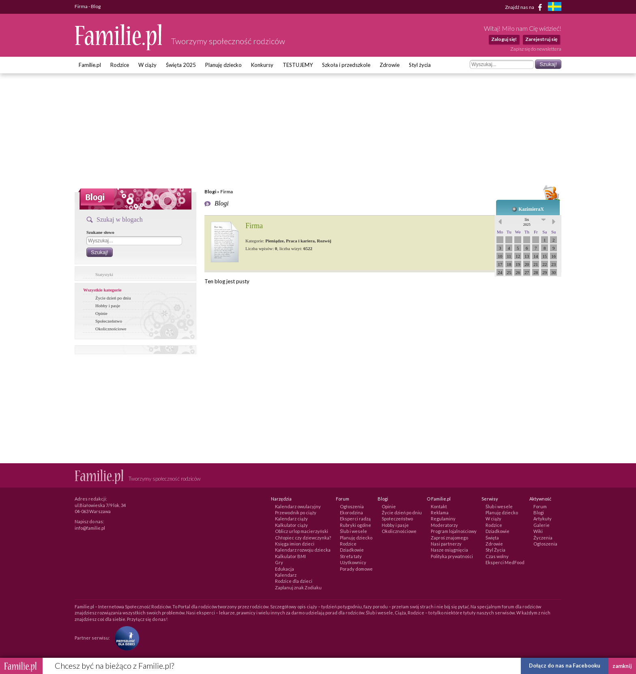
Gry (279, 562)
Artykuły (542, 518)
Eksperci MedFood (505, 562)
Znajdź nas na (525, 7)
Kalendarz (286, 575)
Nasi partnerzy (446, 543)
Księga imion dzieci (294, 543)
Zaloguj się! (504, 39)
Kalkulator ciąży (291, 525)
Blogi (210, 191)
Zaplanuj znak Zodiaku (298, 587)
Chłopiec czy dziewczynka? (303, 537)
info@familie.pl (90, 528)
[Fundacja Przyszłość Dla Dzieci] (125, 637)
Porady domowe (356, 568)
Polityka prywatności (452, 556)
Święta (492, 537)
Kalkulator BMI (290, 556)
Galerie (541, 525)
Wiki (538, 531)
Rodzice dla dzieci (293, 581)
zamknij (622, 666)
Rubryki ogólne (355, 525)
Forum (540, 506)
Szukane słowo (100, 232)
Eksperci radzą (355, 518)
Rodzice (119, 65)
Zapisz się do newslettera (535, 49)
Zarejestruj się (541, 39)
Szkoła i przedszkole (346, 65)
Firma (254, 226)
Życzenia (542, 537)
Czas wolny (497, 556)
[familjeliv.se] (554, 7)
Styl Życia (495, 549)
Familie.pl (90, 65)
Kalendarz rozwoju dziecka (303, 549)
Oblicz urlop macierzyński (301, 531)
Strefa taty (351, 556)
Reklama (440, 512)
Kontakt (439, 506)
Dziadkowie (352, 549)
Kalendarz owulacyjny (298, 506)
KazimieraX (531, 209)
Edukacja (284, 568)
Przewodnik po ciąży (295, 512)
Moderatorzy (444, 525)
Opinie (101, 313)
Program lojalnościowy (454, 531)
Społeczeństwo (108, 321)
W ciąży (147, 65)
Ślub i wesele (353, 531)
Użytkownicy (353, 562)
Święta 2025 (181, 65)
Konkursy (262, 65)
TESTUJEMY (298, 65)
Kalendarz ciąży (291, 518)
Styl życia (420, 65)
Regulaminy (443, 518)
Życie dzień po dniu (113, 297)
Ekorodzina (351, 512)
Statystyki (104, 274)
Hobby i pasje (107, 305)
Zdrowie (390, 65)
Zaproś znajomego (449, 537)
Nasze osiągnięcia (449, 549)
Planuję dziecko (223, 65)
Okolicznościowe (110, 328)
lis (527, 222)
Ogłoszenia (352, 506)
